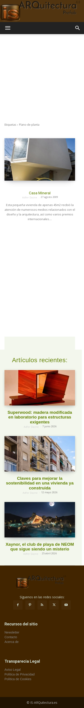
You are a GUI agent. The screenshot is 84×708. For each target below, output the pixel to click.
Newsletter (11, 632)
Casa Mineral (40, 193)
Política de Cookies (17, 679)
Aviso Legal (12, 669)
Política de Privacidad (19, 674)
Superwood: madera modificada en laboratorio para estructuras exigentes (39, 417)
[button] (7, 28)
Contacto (10, 637)
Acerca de (11, 642)
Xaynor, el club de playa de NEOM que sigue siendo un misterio (40, 547)
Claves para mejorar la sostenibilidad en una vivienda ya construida (40, 483)
